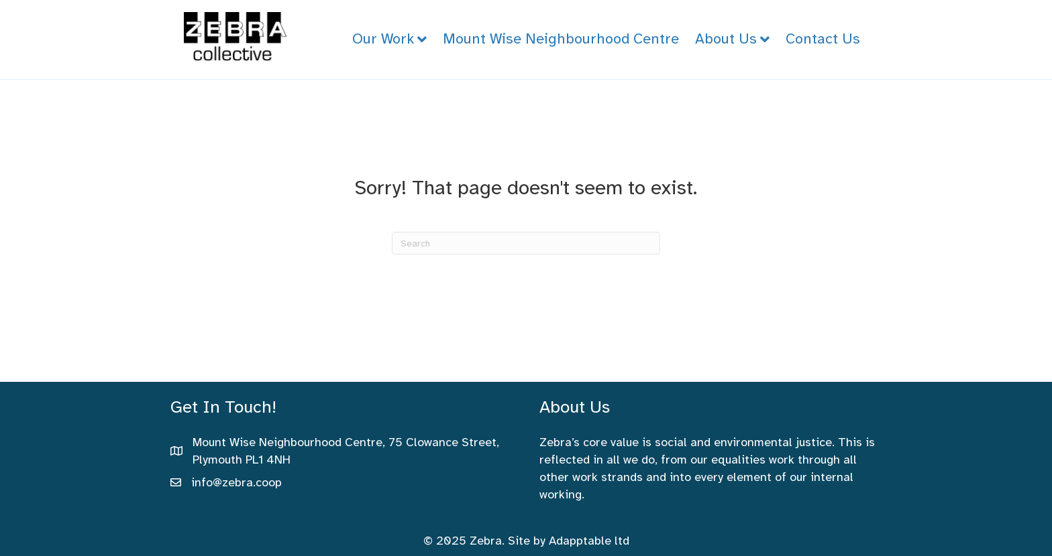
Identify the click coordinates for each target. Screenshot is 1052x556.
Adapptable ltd (589, 540)
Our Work (383, 38)
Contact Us (823, 38)
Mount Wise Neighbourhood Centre (561, 38)
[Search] (526, 243)
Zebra (486, 540)
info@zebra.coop (236, 482)
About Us (726, 38)
